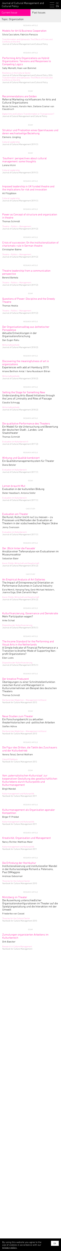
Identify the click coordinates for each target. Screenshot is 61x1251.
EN (57, 6)
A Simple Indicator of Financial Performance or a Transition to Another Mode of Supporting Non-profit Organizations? (30, 647)
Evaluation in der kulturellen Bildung (23, 487)
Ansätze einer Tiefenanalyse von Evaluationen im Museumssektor (30, 551)
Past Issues (38, 12)
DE (57, 3)
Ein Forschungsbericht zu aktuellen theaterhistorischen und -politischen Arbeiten (28, 719)
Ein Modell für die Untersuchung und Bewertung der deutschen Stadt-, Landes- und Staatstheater (30, 428)
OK (54, 1243)
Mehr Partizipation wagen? (30, 615)
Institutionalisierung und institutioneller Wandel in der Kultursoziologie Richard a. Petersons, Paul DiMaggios (29, 867)
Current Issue (9, 12)
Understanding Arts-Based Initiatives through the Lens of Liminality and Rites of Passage (28, 395)
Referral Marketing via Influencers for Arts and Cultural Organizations (29, 99)
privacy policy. (9, 1247)
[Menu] (52, 5)
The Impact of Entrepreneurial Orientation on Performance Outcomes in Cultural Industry (28, 582)
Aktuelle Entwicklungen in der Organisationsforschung (25, 331)
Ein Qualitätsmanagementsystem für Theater (28, 459)
